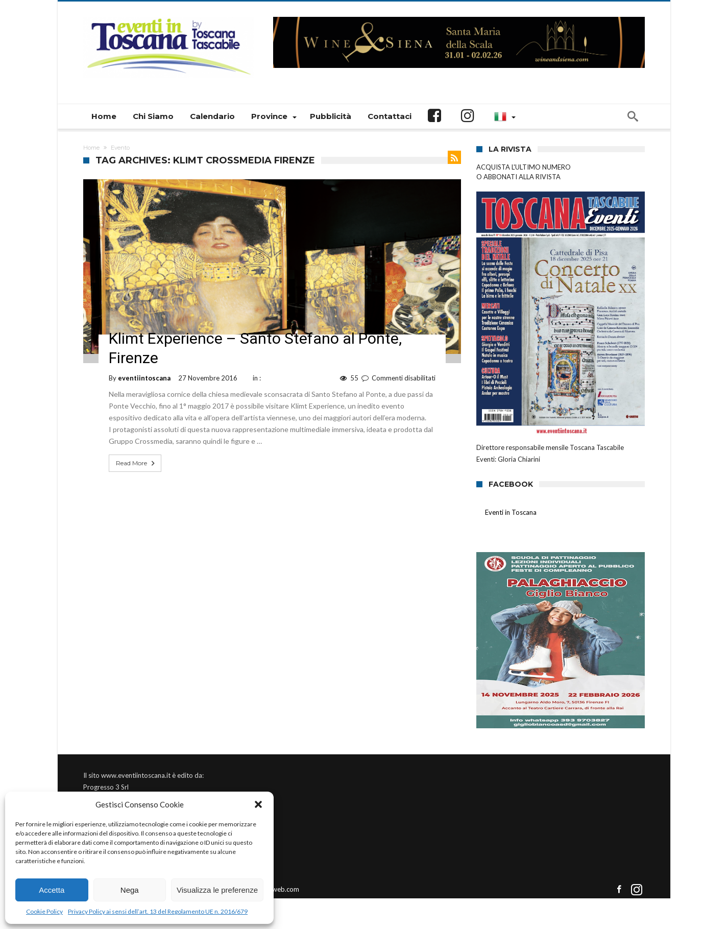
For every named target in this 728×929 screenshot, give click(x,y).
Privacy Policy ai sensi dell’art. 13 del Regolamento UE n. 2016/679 (158, 911)
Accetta (51, 890)
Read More (136, 463)
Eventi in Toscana (511, 512)
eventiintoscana (144, 378)
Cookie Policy (44, 911)
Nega (129, 890)
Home (91, 147)
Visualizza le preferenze (217, 890)
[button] (258, 804)
